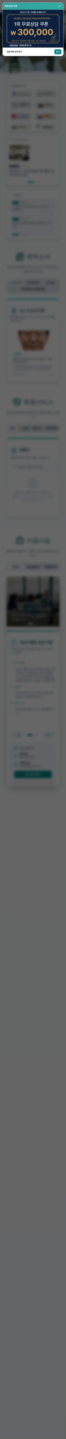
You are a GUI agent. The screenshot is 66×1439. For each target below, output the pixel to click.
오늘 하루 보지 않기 (14, 52)
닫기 (58, 52)
